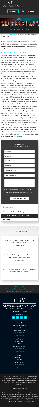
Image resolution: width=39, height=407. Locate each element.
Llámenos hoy (21, 134)
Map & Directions (19, 336)
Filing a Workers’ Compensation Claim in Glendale (19, 289)
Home (2, 34)
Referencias (6, 219)
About (22, 287)
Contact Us (19, 291)
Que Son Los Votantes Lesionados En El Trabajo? (17, 216)
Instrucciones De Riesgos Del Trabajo (14, 212)
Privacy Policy (28, 291)
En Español (13, 11)
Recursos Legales (11, 34)
